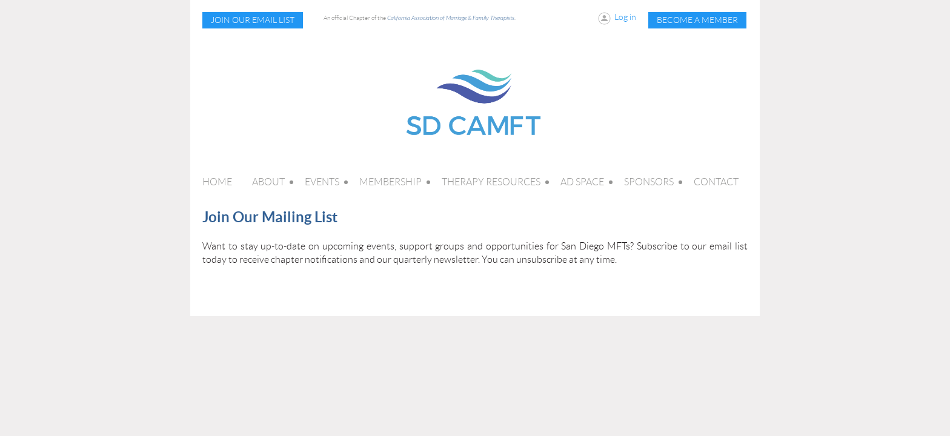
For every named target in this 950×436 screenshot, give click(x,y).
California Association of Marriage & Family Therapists (450, 18)
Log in (625, 17)
